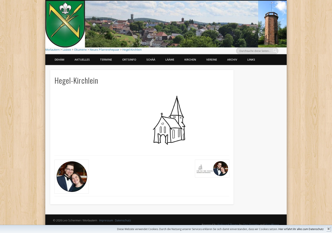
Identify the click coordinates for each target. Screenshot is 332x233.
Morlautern (52, 49)
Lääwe (67, 49)
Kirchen (190, 59)
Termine (106, 59)
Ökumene (80, 49)
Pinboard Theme (228, 225)
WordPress (272, 225)
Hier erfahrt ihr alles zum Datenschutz (301, 229)
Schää (150, 59)
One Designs (251, 225)
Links (251, 59)
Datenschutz (123, 220)
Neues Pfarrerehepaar (104, 49)
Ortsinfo (129, 59)
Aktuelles (82, 59)
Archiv (232, 59)
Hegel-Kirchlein (132, 49)
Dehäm (59, 59)
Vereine (211, 59)
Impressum (106, 220)
